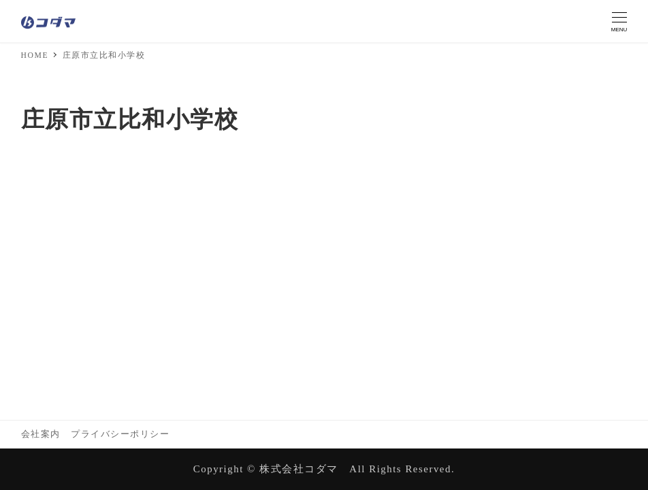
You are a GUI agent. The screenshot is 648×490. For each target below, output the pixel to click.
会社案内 (41, 434)
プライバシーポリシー (120, 434)
